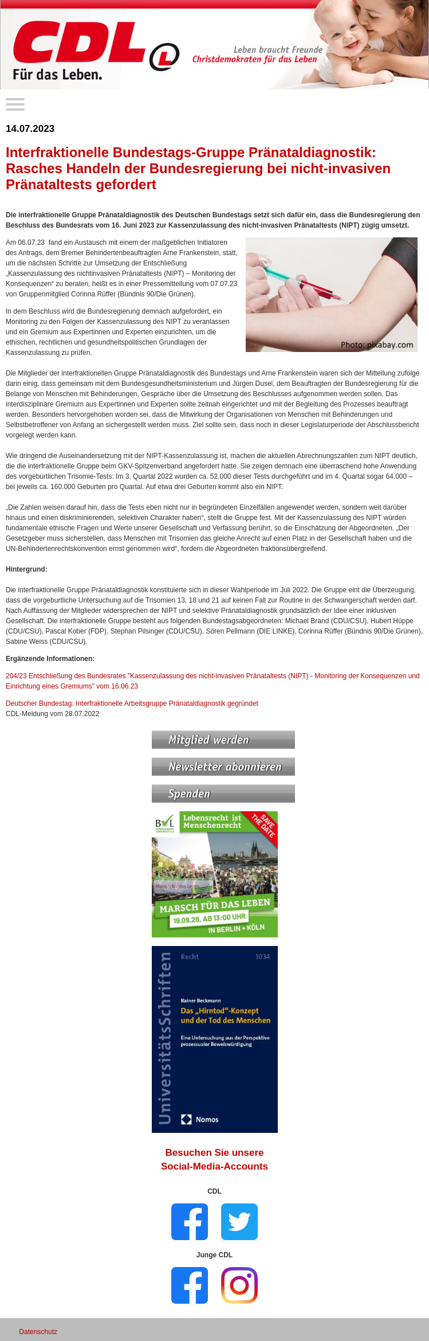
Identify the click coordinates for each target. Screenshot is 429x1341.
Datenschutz (38, 1332)
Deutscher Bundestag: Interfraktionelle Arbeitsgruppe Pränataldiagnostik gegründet (132, 703)
